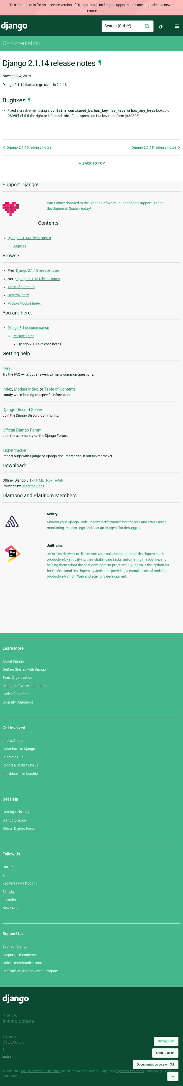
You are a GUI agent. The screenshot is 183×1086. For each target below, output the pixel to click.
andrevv (14, 1057)
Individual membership (20, 774)
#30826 (132, 116)
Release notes (23, 336)
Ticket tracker (14, 450)
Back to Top (91, 163)
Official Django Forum (22, 430)
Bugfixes (19, 246)
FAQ (6, 368)
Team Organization (17, 677)
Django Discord (14, 820)
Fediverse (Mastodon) (20, 883)
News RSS (10, 908)
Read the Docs (33, 486)
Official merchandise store (23, 963)
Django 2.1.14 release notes (29, 238)
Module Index (26, 389)
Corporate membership (21, 955)
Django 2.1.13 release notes (156, 147)
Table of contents (21, 287)
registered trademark (130, 1071)
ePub (59, 480)
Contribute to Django (19, 749)
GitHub (8, 867)
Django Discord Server (22, 409)
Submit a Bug (13, 757)
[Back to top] (172, 1076)
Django (14, 26)
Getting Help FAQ (16, 812)
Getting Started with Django (24, 669)
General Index (18, 295)
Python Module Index (24, 303)
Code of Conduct (16, 694)
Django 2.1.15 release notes (27, 147)
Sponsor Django (15, 946)
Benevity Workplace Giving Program (30, 971)
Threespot (14, 1042)
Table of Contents (60, 389)
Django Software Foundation (25, 686)
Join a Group (13, 741)
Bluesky (9, 892)
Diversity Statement (18, 702)
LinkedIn (9, 900)
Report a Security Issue (20, 765)
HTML (39, 480)
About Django (13, 661)
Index (7, 389)
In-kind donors (18, 1021)
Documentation (21, 43)
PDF (49, 480)
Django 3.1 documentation (28, 328)
